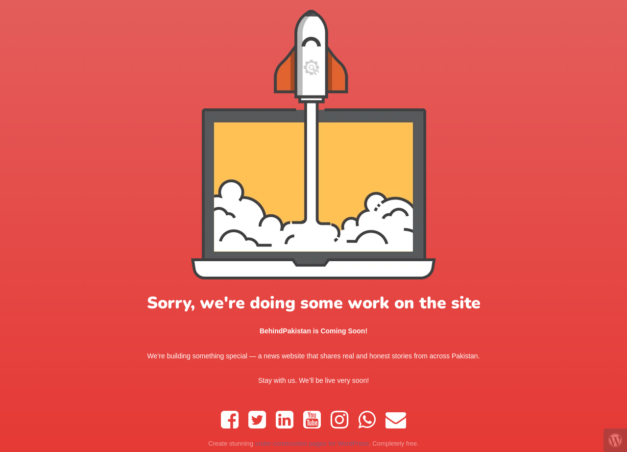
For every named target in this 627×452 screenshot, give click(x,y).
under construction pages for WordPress (312, 443)
